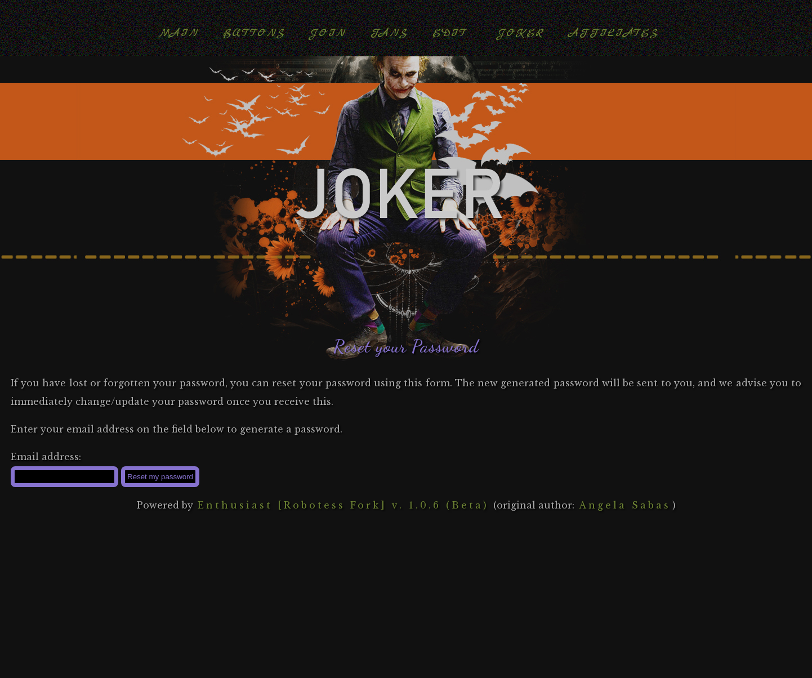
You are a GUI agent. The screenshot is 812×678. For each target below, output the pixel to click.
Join (328, 33)
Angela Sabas (625, 505)
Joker (520, 33)
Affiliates (613, 33)
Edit (449, 33)
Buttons (254, 33)
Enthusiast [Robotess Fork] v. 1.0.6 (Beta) (343, 505)
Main (178, 33)
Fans (389, 33)
